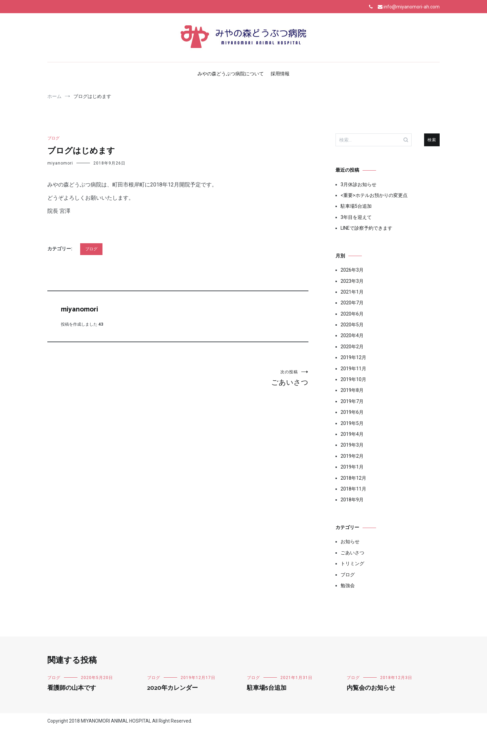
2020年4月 (352, 335)
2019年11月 (353, 368)
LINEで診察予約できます (366, 228)
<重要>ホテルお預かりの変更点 (374, 195)
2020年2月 (352, 346)
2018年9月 (352, 499)
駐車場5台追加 (356, 206)
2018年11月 (353, 489)
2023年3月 (352, 281)
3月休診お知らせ (358, 184)
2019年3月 (352, 445)
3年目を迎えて (356, 217)
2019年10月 (353, 379)
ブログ (53, 138)
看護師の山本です (71, 688)
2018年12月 (353, 478)
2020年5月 (352, 324)
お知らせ (350, 541)
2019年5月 (352, 423)
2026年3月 (352, 270)
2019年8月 (352, 390)
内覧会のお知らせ (371, 688)
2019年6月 (352, 412)
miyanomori (60, 163)
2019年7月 (352, 401)
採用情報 (280, 73)
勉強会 (348, 585)
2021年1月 (352, 292)
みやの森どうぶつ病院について (231, 73)
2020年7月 (352, 302)
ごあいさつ (243, 377)
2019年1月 (352, 467)
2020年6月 (352, 314)
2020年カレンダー (172, 688)
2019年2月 (352, 456)
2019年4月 (352, 434)
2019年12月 (353, 357)
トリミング (352, 563)
